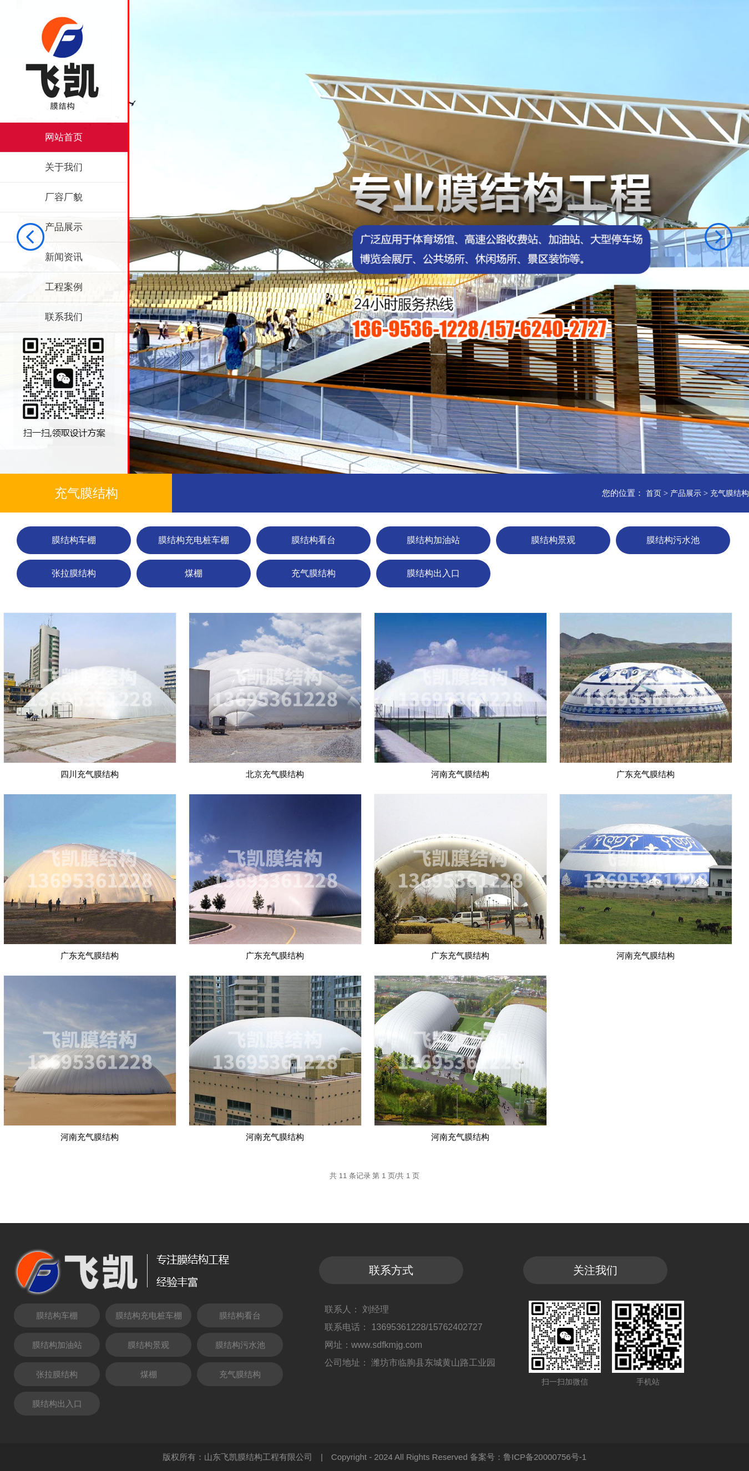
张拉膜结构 (74, 573)
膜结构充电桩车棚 (193, 540)
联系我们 (64, 317)
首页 (653, 493)
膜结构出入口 (433, 573)
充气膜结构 (729, 493)
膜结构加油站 (433, 540)
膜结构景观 (553, 540)
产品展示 (64, 227)
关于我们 (64, 167)
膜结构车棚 (74, 540)
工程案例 (64, 287)
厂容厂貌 (64, 197)
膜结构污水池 (673, 540)
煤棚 (194, 573)
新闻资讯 (64, 257)
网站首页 (64, 137)
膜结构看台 (313, 540)
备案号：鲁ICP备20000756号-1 (528, 1457)
